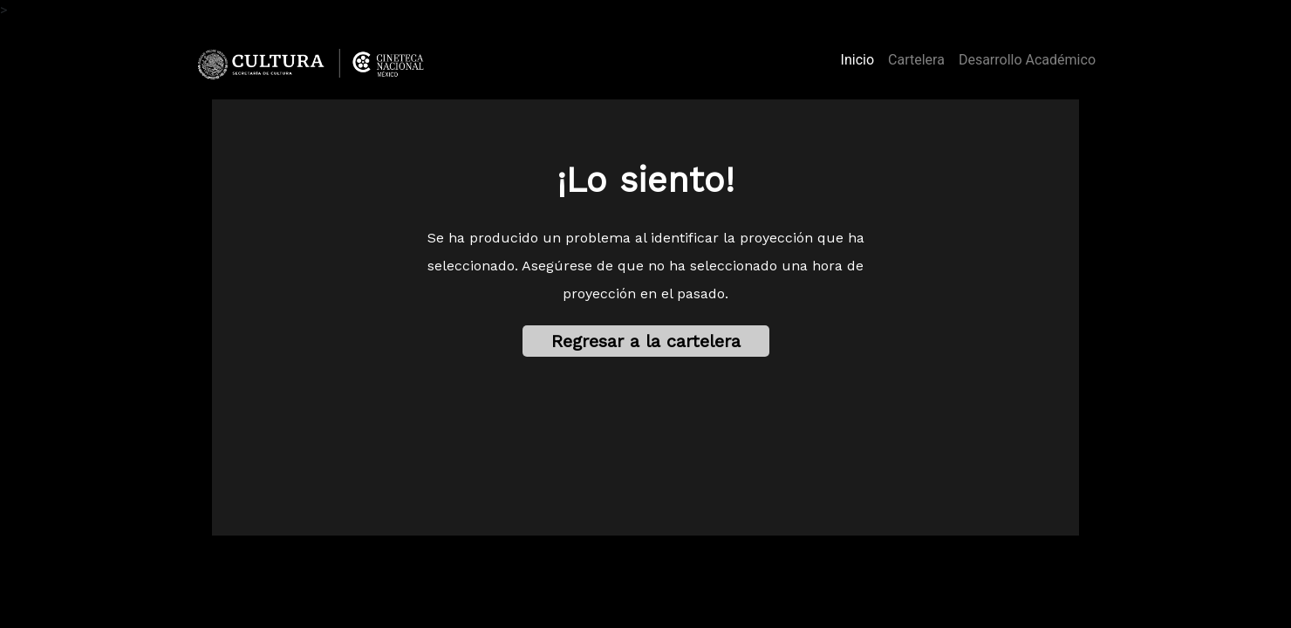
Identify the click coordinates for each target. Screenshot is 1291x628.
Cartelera (916, 59)
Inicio (861, 58)
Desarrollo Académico (1027, 59)
